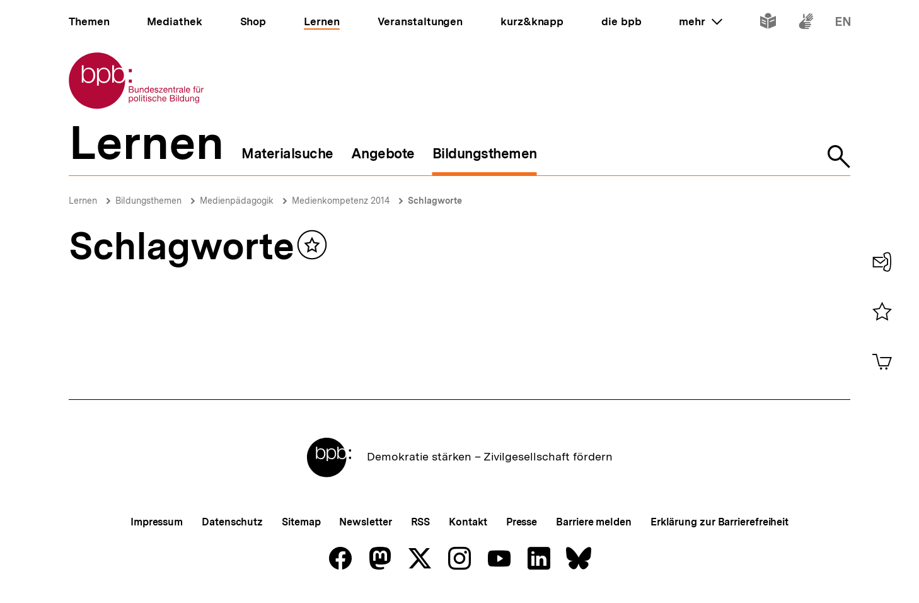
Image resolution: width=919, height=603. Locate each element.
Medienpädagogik (237, 201)
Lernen (83, 201)
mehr (700, 21)
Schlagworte (435, 201)
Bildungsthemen (148, 201)
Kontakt (468, 522)
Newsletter (365, 522)
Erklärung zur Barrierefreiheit (719, 522)
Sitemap (301, 522)
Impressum (156, 522)
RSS (421, 522)
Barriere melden (594, 522)
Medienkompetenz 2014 (341, 201)
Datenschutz (232, 522)
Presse (521, 522)
